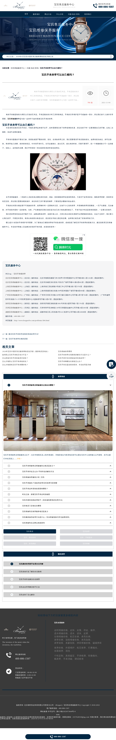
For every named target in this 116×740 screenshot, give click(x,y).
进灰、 (80, 633)
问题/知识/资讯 (74, 14)
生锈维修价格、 (62, 636)
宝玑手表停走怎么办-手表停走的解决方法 (38, 471)
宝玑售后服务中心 (64, 4)
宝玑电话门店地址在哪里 (31, 506)
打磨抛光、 (93, 648)
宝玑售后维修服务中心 (72, 705)
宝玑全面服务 (59, 623)
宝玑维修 (10, 119)
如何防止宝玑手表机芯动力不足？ (15, 355)
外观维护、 (71, 648)
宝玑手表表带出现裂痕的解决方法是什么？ (74, 355)
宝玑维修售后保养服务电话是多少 (35, 511)
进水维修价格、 (62, 633)
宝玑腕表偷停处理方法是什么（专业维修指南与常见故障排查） (46, 517)
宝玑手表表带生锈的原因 (18, 339)
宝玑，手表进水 (86, 537)
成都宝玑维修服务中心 (14, 312)
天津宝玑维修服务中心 (14, 308)
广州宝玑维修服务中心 (14, 295)
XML (58, 714)
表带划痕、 (60, 643)
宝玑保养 (86, 531)
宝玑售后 (29, 531)
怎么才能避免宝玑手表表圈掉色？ (15, 365)
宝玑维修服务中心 (18, 68)
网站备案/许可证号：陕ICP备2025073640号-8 (58, 711)
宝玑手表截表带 (20, 274)
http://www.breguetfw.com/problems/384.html (31, 320)
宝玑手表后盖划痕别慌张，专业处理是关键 (74, 365)
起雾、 (87, 633)
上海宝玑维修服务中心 (14, 286)
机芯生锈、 (75, 636)
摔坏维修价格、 (85, 643)
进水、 (73, 633)
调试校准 (79, 659)
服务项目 (36, 14)
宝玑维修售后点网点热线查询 (33, 523)
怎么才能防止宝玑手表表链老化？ (15, 361)
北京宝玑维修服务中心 (14, 278)
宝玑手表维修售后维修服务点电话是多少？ (38, 466)
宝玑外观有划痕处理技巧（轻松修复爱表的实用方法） (43, 500)
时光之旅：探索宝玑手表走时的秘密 (36, 494)
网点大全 (48, 14)
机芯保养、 (82, 648)
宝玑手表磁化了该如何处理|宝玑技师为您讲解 (39, 483)
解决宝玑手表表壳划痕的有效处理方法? (24, 334)
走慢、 (80, 630)
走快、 (73, 630)
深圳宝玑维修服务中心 (14, 303)
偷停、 (93, 630)
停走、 (87, 630)
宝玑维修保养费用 (65, 351)
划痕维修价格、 (73, 640)
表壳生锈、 (87, 636)
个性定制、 (60, 656)
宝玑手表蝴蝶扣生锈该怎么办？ (70, 361)
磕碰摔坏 (97, 643)
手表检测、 (82, 656)
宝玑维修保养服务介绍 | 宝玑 (33, 477)
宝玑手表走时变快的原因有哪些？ (35, 489)
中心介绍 (59, 14)
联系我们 (87, 14)
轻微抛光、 (93, 656)
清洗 (68, 651)
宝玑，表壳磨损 (30, 544)
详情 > (19, 459)
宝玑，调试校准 (30, 537)
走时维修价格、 (62, 630)
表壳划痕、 (87, 640)
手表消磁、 (69, 659)
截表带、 (58, 659)
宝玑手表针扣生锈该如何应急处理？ (72, 358)
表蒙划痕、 (71, 643)
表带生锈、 (60, 640)
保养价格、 (60, 648)
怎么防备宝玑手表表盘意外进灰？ (15, 358)
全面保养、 (60, 651)
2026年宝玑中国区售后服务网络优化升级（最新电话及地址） (25, 351)
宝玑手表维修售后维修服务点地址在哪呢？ (38, 385)
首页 (26, 14)
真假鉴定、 (71, 656)
